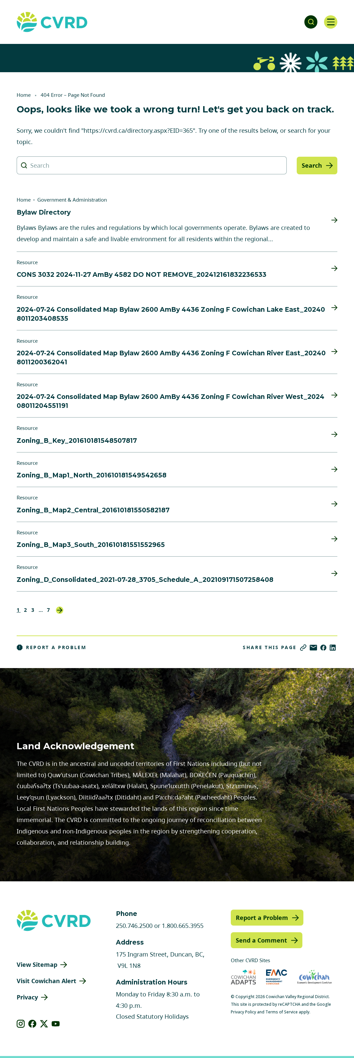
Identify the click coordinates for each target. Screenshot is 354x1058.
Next (59, 610)
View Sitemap (37, 965)
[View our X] (44, 1024)
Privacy (27, 997)
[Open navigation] (330, 22)
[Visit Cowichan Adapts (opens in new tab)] (243, 977)
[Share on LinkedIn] (332, 647)
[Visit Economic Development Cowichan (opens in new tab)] (314, 977)
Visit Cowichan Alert (46, 981)
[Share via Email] (313, 647)
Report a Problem (52, 647)
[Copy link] (303, 647)
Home (24, 94)
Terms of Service (281, 1012)
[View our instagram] (21, 1024)
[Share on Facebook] (323, 647)
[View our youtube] (56, 1024)
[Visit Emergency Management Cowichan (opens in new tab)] (276, 977)
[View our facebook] (32, 1024)
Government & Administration (72, 199)
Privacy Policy (243, 1012)
